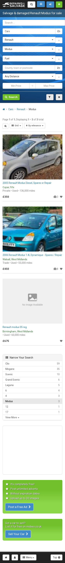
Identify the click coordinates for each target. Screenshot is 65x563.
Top (56, 557)
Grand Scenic (32, 379)
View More (12, 417)
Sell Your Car (18, 534)
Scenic (32, 374)
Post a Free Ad (19, 507)
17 (32, 412)
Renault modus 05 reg (15, 327)
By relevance (34, 125)
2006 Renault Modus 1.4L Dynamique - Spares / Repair (32, 255)
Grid (16, 125)
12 (32, 406)
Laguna (32, 385)
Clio (32, 363)
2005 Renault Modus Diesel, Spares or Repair (27, 183)
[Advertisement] (32, 450)
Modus (32, 401)
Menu (28, 557)
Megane (32, 369)
